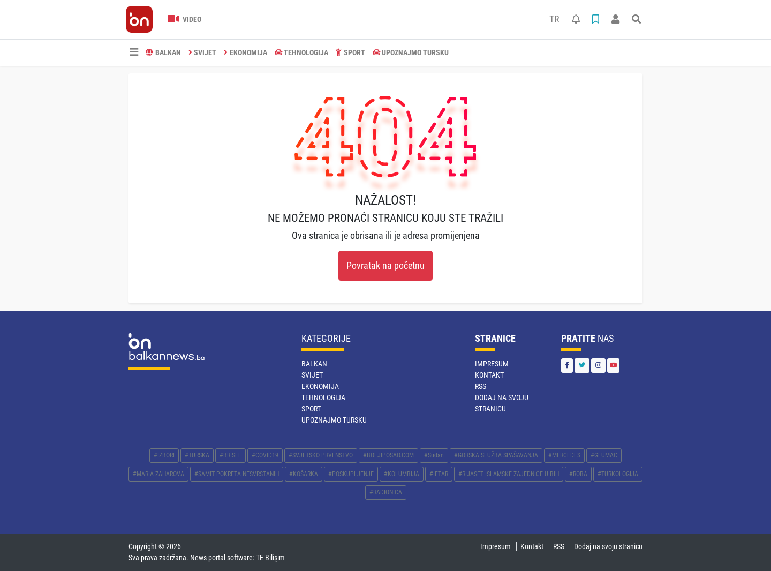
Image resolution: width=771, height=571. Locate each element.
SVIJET (202, 52)
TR (554, 19)
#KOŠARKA (303, 474)
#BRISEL (230, 455)
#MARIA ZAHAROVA (158, 474)
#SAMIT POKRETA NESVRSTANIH (236, 474)
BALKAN (163, 52)
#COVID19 (265, 455)
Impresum (492, 363)
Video (184, 19)
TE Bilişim (270, 557)
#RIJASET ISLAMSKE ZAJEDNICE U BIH (508, 474)
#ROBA (578, 474)
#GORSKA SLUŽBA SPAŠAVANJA (496, 455)
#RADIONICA (385, 492)
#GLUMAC (604, 455)
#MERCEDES (564, 455)
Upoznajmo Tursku (411, 52)
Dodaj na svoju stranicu (608, 546)
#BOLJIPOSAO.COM (388, 455)
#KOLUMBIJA (401, 474)
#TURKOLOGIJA (618, 474)
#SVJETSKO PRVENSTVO (321, 455)
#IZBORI (164, 455)
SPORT (350, 52)
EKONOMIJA (245, 52)
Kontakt (489, 375)
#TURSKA (197, 455)
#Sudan (434, 455)
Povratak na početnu (385, 265)
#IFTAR (438, 474)
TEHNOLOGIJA (302, 52)
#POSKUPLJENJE (351, 474)
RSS (480, 386)
